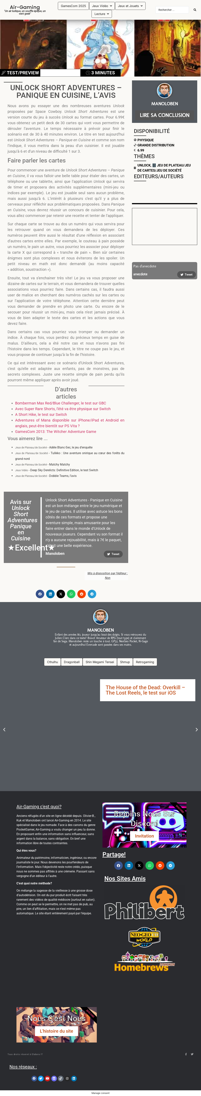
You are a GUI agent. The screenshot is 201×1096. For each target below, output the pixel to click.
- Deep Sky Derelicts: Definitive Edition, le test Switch (56, 470)
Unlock (144, 165)
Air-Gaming (25, 7)
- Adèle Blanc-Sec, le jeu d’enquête (53, 447)
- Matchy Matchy (42, 464)
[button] (40, 594)
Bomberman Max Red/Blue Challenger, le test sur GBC (60, 403)
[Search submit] (195, 10)
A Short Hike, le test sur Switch (41, 414)
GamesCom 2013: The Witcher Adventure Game (55, 431)
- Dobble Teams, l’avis (46, 476)
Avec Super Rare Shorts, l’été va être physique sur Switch (63, 409)
